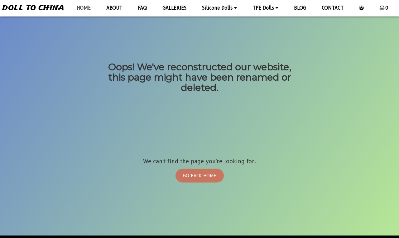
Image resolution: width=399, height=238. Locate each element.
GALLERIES (174, 8)
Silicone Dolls (219, 8)
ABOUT (114, 8)
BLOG (300, 8)
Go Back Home (199, 175)
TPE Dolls (265, 8)
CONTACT (333, 8)
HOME (84, 8)
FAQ (142, 8)
